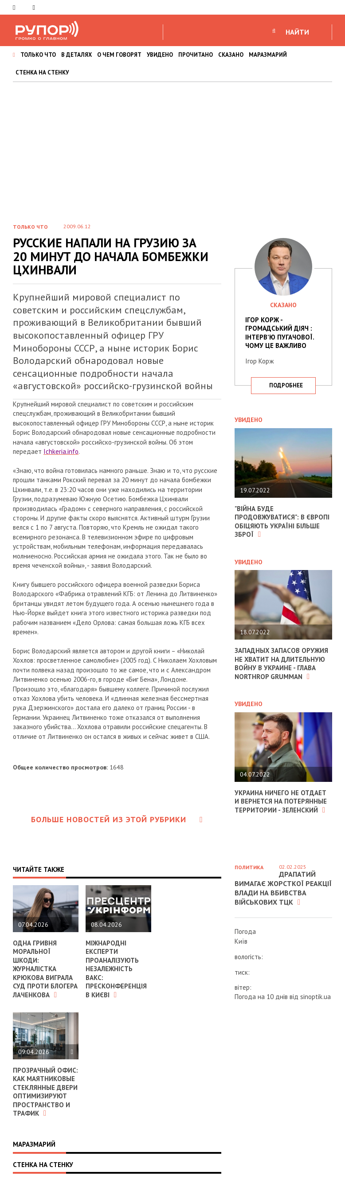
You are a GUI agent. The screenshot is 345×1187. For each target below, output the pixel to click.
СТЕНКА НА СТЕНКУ (42, 72)
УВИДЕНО (160, 55)
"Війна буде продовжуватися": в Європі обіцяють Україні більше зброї (282, 521)
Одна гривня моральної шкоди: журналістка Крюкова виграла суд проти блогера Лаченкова (45, 969)
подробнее (286, 385)
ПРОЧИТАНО (195, 55)
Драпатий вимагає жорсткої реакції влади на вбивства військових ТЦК (283, 888)
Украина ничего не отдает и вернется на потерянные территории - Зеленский (281, 801)
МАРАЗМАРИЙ (268, 55)
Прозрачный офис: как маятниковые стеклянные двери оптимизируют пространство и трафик (45, 1092)
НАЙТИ (297, 31)
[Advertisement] (172, 148)
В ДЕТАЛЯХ (76, 55)
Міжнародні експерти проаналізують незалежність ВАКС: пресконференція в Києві (116, 969)
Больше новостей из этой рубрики (117, 819)
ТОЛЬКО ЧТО (38, 55)
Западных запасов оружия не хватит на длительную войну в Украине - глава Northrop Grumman (282, 663)
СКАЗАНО (230, 55)
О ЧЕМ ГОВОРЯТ (119, 55)
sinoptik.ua (315, 996)
